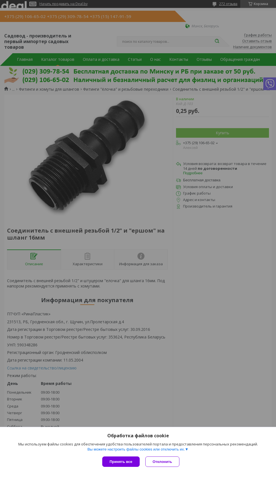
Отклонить (162, 462)
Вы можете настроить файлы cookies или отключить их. (136, 449)
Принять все (121, 462)
